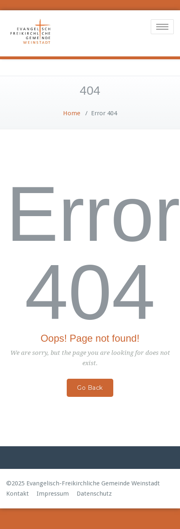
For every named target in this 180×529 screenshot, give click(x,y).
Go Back (90, 388)
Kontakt (17, 493)
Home (71, 113)
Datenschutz (94, 493)
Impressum (53, 493)
